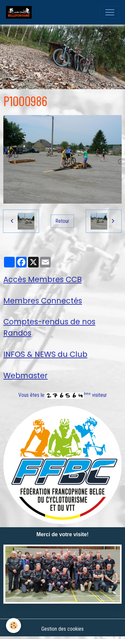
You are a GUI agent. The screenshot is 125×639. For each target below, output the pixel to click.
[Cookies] (13, 625)
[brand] (20, 12)
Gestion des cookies (62, 629)
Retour (62, 221)
